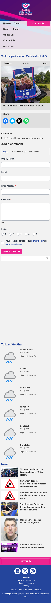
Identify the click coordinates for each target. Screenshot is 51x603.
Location (5, 172)
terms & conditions (13, 244)
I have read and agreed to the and (26, 243)
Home (6, 23)
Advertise (8, 46)
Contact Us (9, 40)
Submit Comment (11, 251)
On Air (17, 23)
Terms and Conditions (26, 580)
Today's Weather (11, 344)
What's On (8, 34)
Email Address (8, 186)
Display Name (8, 159)
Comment (6, 199)
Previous (6, 62)
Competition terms (26, 583)
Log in (5, 151)
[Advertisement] (20, 301)
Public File (26, 578)
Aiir (25, 596)
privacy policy (37, 241)
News (6, 29)
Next (44, 62)
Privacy (26, 586)
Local (16, 29)
